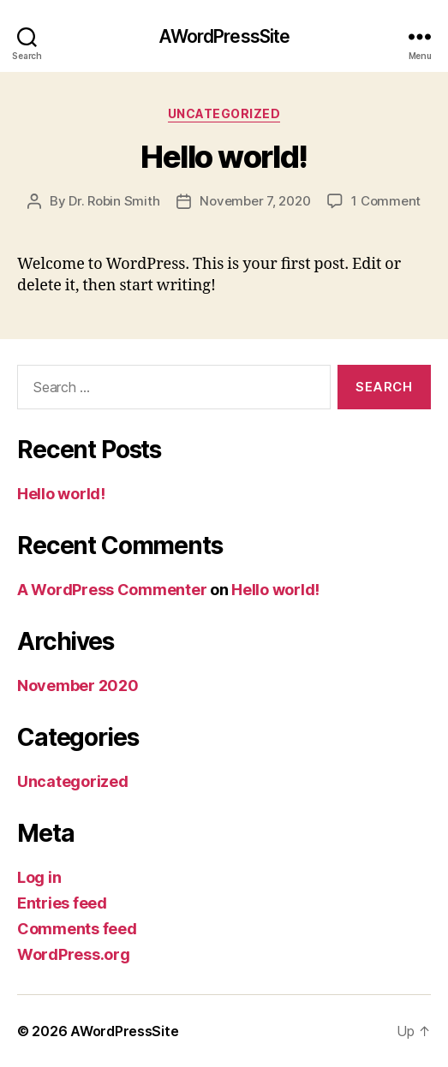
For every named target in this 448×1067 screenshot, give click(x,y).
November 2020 (78, 685)
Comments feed (77, 929)
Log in (39, 877)
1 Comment (386, 201)
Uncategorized (224, 113)
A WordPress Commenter (111, 590)
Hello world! (223, 157)
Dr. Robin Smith (114, 201)
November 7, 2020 (255, 201)
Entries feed (62, 903)
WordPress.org (73, 954)
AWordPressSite (224, 36)
